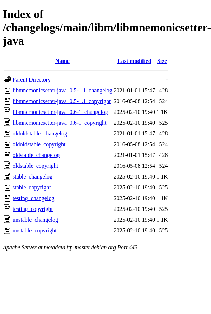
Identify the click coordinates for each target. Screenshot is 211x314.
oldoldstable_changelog (40, 133)
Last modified (134, 61)
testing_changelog (33, 198)
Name (62, 61)
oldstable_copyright (35, 166)
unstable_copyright (35, 230)
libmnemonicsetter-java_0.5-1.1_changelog (62, 90)
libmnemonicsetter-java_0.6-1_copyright (59, 123)
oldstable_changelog (36, 155)
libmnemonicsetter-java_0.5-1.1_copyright (62, 101)
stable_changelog (32, 177)
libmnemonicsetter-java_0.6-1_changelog (60, 112)
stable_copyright (32, 187)
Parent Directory (32, 80)
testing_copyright (33, 209)
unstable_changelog (35, 220)
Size (162, 61)
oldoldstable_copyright (39, 144)
